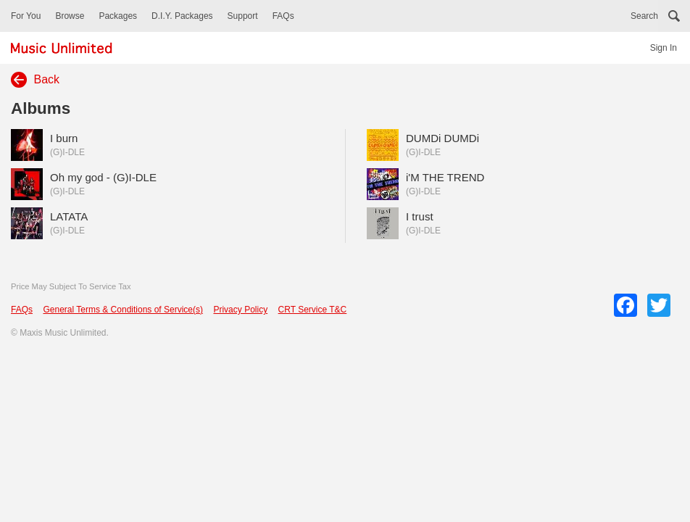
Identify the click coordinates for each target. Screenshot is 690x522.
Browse (69, 16)
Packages (118, 16)
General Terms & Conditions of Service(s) (123, 309)
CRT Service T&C (312, 309)
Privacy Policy (240, 309)
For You (26, 16)
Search (644, 16)
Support (243, 16)
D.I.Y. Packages (182, 16)
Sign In (663, 48)
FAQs (283, 16)
